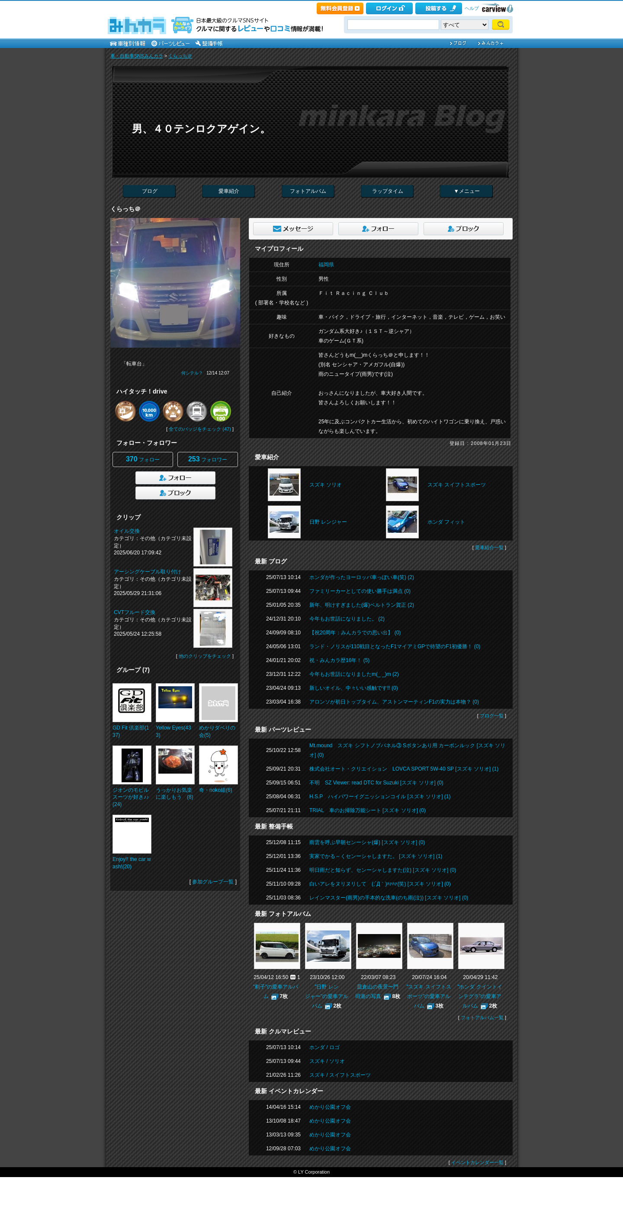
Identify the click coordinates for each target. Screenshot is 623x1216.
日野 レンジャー (328, 522)
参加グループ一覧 (213, 882)
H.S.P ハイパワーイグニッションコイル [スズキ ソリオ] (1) (379, 797)
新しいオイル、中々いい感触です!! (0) (353, 688)
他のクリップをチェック (205, 656)
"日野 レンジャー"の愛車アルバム (326, 996)
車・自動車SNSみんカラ (136, 55)
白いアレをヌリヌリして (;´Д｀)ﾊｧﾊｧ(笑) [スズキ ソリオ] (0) (380, 884)
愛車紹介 (228, 191)
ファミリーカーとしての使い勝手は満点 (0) (360, 591)
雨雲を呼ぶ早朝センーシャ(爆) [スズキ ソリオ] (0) (367, 842)
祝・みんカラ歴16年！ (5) (339, 660)
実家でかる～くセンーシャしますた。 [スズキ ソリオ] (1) (375, 856)
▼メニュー (467, 191)
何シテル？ (192, 373)
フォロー (143, 459)
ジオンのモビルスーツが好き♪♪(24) (130, 797)
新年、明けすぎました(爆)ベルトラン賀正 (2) (361, 605)
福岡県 (326, 265)
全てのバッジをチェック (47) (200, 429)
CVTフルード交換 (134, 612)
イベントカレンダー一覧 (477, 1162)
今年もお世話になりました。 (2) (347, 619)
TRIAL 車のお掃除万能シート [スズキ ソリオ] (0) (367, 810)
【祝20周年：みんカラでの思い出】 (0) (355, 633)
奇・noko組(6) (215, 790)
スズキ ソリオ (325, 485)
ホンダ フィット (446, 522)
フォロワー (207, 459)
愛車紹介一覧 (489, 547)
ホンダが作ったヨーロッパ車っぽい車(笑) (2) (361, 577)
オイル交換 (127, 531)
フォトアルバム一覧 (482, 1017)
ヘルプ (472, 8)
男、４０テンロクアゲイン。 (201, 128)
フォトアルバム (308, 191)
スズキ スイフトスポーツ (456, 485)
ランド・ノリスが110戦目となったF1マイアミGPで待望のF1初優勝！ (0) (394, 646)
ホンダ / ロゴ (324, 1047)
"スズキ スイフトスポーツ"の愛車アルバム (428, 996)
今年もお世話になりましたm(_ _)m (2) (354, 674)
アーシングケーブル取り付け (147, 572)
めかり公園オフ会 (330, 1107)
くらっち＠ (180, 55)
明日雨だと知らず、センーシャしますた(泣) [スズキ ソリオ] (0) (382, 870)
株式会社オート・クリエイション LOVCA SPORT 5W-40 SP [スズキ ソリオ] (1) (403, 769)
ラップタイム (387, 191)
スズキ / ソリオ (327, 1061)
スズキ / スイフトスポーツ (340, 1075)
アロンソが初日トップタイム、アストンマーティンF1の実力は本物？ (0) (394, 702)
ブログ (149, 191)
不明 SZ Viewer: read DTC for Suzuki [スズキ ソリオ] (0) (376, 783)
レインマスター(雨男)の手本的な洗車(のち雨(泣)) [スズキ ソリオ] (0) (388, 898)
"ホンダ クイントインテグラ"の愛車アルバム (479, 996)
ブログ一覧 (492, 715)
